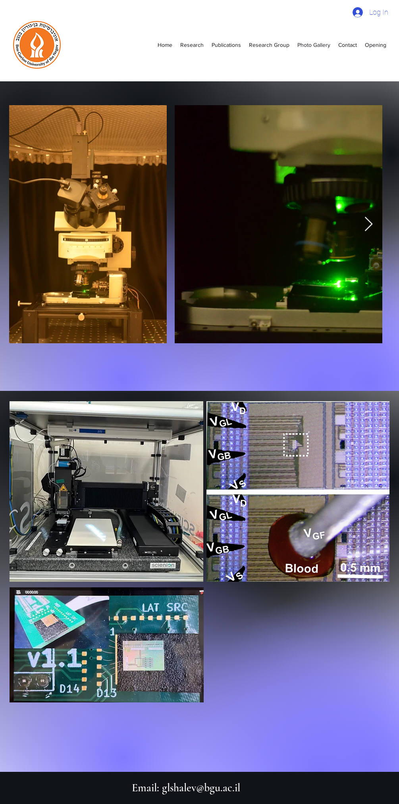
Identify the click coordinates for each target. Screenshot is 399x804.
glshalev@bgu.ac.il (201, 787)
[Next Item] (368, 224)
